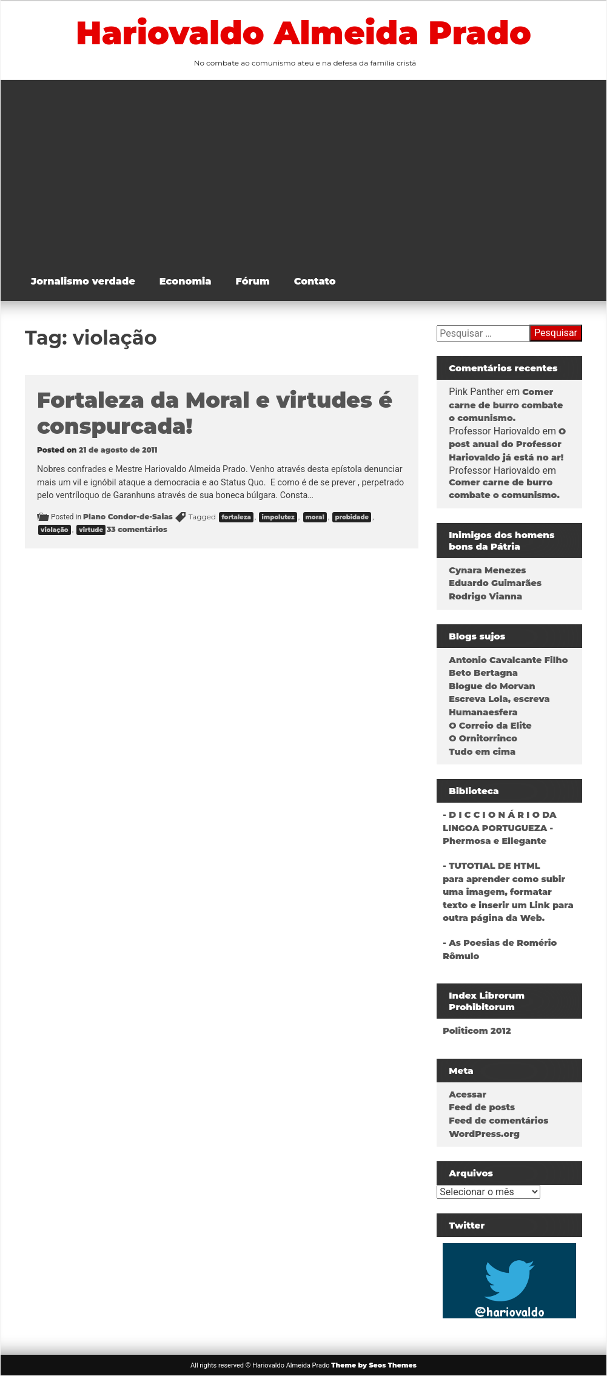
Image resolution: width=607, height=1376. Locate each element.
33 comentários (137, 529)
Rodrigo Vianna (485, 596)
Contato (315, 281)
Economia (185, 281)
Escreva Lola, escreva (499, 698)
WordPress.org (484, 1133)
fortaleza (235, 517)
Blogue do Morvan (492, 686)
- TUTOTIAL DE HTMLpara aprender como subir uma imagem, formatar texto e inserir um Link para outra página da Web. (508, 891)
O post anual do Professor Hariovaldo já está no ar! (507, 444)
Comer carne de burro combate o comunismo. (506, 404)
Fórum (253, 281)
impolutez (277, 517)
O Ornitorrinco (483, 738)
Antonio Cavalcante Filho (508, 660)
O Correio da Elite (490, 725)
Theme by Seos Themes (374, 1365)
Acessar (467, 1094)
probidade (352, 517)
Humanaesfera (483, 712)
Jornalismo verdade (83, 281)
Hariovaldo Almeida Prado (303, 32)
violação (55, 530)
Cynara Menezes (487, 570)
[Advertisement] (312, 171)
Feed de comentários (498, 1120)
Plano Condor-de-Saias (128, 516)
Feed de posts (482, 1107)
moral (315, 517)
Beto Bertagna (483, 672)
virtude (91, 530)
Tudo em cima (482, 751)
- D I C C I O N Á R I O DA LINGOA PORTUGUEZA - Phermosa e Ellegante (499, 827)
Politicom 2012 (477, 1030)
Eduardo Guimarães (495, 583)
